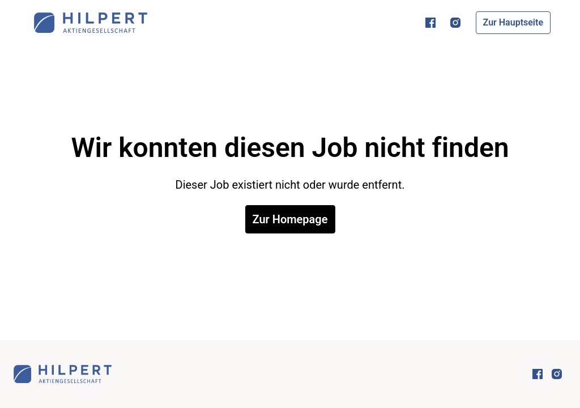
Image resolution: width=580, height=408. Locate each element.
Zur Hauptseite (513, 22)
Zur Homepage (290, 219)
